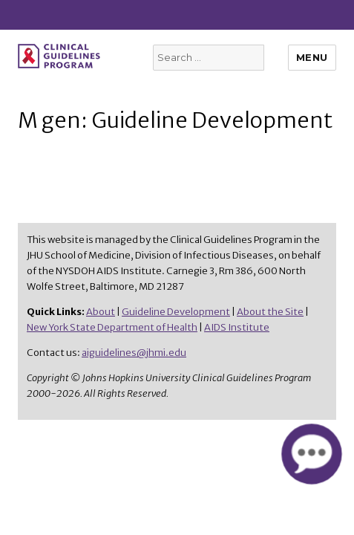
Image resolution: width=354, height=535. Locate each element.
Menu (312, 57)
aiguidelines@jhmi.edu (134, 352)
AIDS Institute (236, 327)
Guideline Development (176, 311)
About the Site (270, 311)
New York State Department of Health (112, 327)
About (100, 311)
